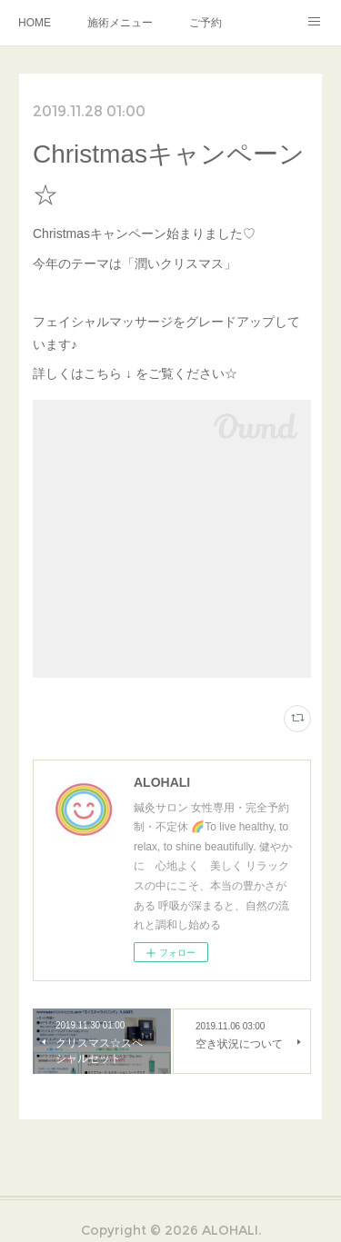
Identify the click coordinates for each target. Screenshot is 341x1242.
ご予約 (205, 22)
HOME (34, 22)
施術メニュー (120, 22)
